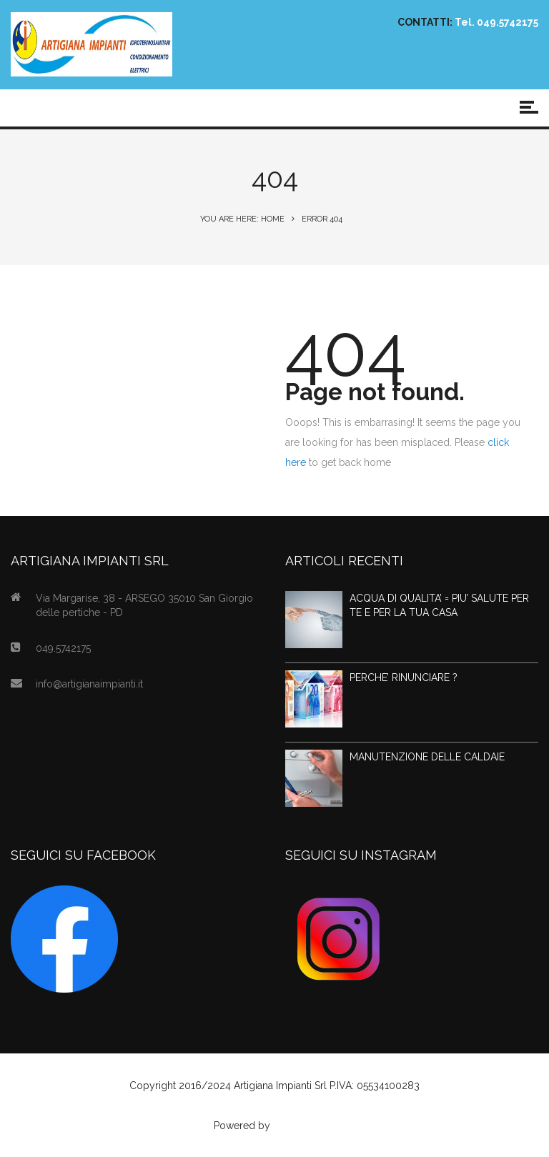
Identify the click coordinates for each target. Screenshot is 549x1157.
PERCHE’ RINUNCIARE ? (404, 677)
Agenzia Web (304, 1125)
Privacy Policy (274, 1105)
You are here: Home (242, 219)
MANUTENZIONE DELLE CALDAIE (427, 757)
